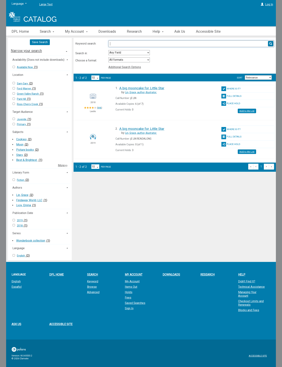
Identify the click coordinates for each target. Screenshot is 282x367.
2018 (20, 225)
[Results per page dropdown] (95, 77)
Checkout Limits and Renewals (251, 302)
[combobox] (129, 52)
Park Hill (21, 99)
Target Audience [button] (22, 112)
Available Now (25, 67)
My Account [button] (76, 31)
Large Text (46, 4)
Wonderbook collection (30, 240)
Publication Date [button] (22, 213)
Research (134, 31)
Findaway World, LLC (29, 200)
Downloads (107, 31)
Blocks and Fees (248, 310)
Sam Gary (23, 83)
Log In (269, 4)
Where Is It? (231, 88)
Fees (128, 297)
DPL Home (20, 31)
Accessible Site (208, 31)
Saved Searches (135, 303)
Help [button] (158, 31)
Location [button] (17, 75)
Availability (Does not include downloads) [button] (38, 59)
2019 (20, 220)
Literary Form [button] (20, 172)
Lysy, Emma (23, 205)
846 (99, 108)
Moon (19, 144)
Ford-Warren (24, 88)
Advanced (93, 292)
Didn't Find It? (246, 281)
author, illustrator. (141, 92)
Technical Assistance (251, 286)
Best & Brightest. (26, 160)
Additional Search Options (124, 67)
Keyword (92, 281)
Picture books (25, 149)
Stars (19, 155)
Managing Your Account (247, 293)
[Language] (19, 4)
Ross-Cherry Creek (28, 104)
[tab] (40, 51)
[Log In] (262, 4)
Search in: (81, 53)
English (21, 255)
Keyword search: (86, 43)
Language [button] (18, 248)
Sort (239, 78)
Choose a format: (86, 60)
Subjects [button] (17, 132)
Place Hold (230, 103)
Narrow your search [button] (26, 51)
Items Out (131, 286)
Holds (128, 292)
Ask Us (179, 31)
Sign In (129, 308)
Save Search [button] (40, 42)
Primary (21, 124)
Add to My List (246, 111)
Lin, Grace (22, 195)
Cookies (21, 139)
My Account (132, 281)
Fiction (21, 180)
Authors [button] (17, 187)
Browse (92, 286)
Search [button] (47, 31)
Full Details (231, 96)
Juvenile (22, 119)
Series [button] (16, 233)
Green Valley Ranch (28, 93)
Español (17, 286)
